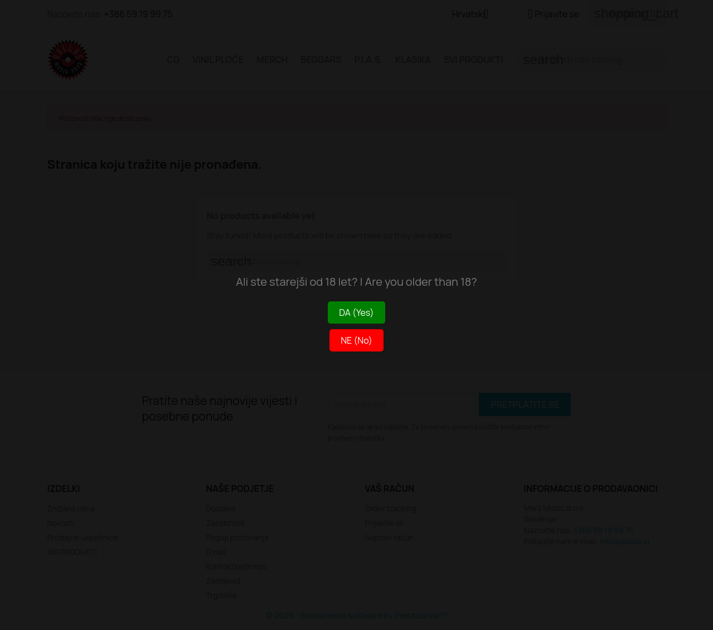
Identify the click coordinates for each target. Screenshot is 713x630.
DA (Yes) (356, 312)
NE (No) (356, 340)
